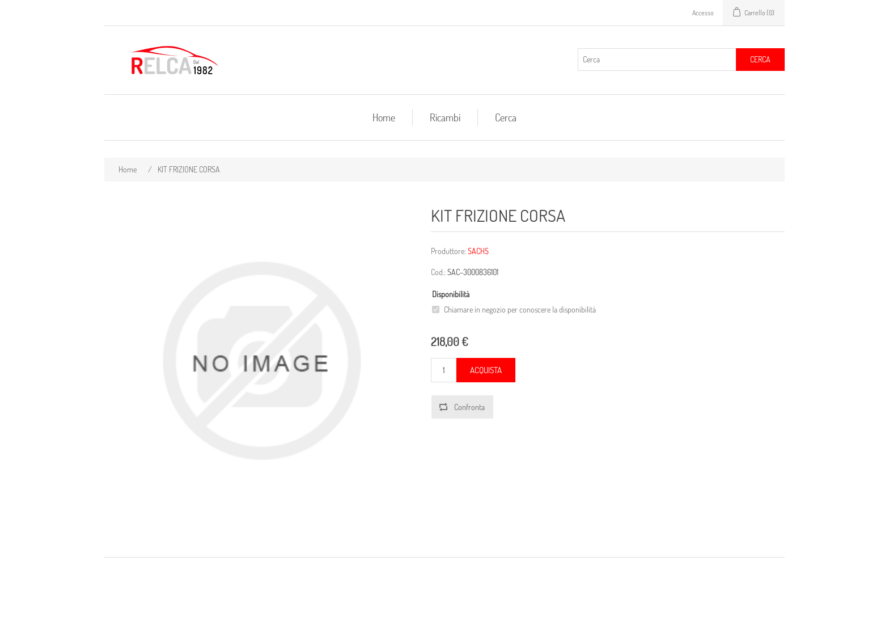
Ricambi (445, 117)
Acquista (486, 370)
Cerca (760, 59)
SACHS (478, 251)
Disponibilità (450, 294)
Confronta (469, 407)
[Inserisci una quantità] (443, 370)
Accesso (703, 13)
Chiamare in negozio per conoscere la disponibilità (520, 309)
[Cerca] (657, 59)
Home (383, 117)
